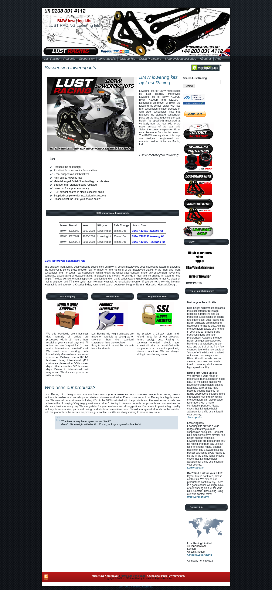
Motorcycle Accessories (105, 575)
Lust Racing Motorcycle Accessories (136, 587)
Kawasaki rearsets (157, 575)
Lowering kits (195, 467)
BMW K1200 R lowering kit (148, 236)
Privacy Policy (177, 575)
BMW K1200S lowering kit (147, 230)
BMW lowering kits (74, 21)
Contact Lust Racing (199, 554)
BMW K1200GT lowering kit (148, 241)
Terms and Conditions (132, 575)
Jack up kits (194, 417)
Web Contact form (198, 496)
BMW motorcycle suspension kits (65, 260)
